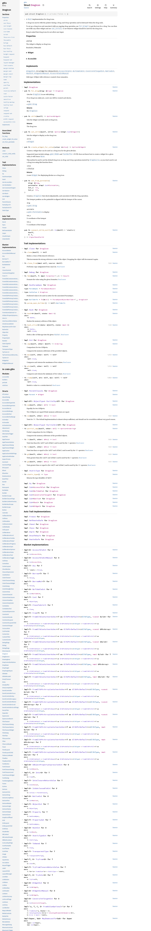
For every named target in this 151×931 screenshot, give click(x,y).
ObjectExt (37, 804)
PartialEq (51, 401)
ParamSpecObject (48, 289)
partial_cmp (32, 429)
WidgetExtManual (40, 891)
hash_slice (32, 325)
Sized (34, 331)
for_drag (35, 91)
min (28, 366)
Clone (32, 248)
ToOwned (36, 843)
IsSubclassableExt (41, 788)
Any (34, 566)
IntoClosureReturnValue (44, 780)
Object (34, 769)
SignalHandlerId (36, 237)
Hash (31, 310)
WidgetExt (37, 883)
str (46, 300)
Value (64, 147)
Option (50, 116)
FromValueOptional (52, 906)
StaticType (34, 471)
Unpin (32, 532)
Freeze (32, 517)
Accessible (39, 487)
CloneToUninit (39, 605)
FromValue (39, 871)
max (28, 355)
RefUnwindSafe (36, 520)
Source (26, 8)
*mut (95, 654)
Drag (49, 91)
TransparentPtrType (36, 856)
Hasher (32, 318)
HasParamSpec (35, 285)
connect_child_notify (41, 230)
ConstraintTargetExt (42, 899)
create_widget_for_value (42, 147)
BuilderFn (33, 300)
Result (66, 276)
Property (36, 812)
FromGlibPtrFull (88, 624)
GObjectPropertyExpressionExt (47, 765)
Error (31, 915)
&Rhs (46, 416)
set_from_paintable (40, 181)
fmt (28, 276)
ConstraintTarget (42, 495)
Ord (30, 340)
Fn (56, 230)
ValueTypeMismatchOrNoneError (60, 913)
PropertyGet (38, 820)
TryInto (39, 875)
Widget (56, 116)
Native (37, 499)
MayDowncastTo (49, 918)
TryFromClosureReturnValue (45, 867)
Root (36, 502)
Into (38, 772)
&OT (45, 405)
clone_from (32, 263)
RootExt (36, 828)
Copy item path (43, 5)
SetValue (33, 292)
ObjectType (39, 401)
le (28, 447)
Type (46, 474)
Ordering (58, 344)
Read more (61, 267)
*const (96, 617)
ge (28, 462)
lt (28, 439)
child (33, 116)
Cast (34, 597)
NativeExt (37, 796)
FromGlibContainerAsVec (44, 617)
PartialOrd (51, 425)
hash (29, 313)
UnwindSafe (34, 539)
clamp (29, 378)
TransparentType (40, 851)
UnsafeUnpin (35, 535)
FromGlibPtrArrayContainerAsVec (48, 689)
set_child (35, 132)
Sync (32, 528)
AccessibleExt (39, 550)
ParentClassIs (36, 391)
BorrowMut (37, 581)
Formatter (50, 276)
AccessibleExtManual (42, 558)
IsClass (32, 793)
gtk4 (25, 2)
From (34, 613)
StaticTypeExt (39, 835)
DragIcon (33, 87)
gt (28, 454)
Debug (32, 272)
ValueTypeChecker (35, 913)
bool (54, 405)
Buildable (38, 491)
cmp (28, 344)
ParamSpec (33, 289)
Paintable (53, 185)
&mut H (52, 313)
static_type (32, 474)
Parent (32, 394)
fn (42, 300)
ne (28, 416)
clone (29, 252)
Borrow (35, 573)
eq (28, 405)
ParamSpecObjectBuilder (63, 300)
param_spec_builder (36, 303)
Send (32, 524)
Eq (30, 483)
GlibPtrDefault (71, 617)
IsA (68, 132)
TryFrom (39, 859)
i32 (36, 188)
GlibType (86, 617)
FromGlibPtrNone (48, 624)
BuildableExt (38, 589)
